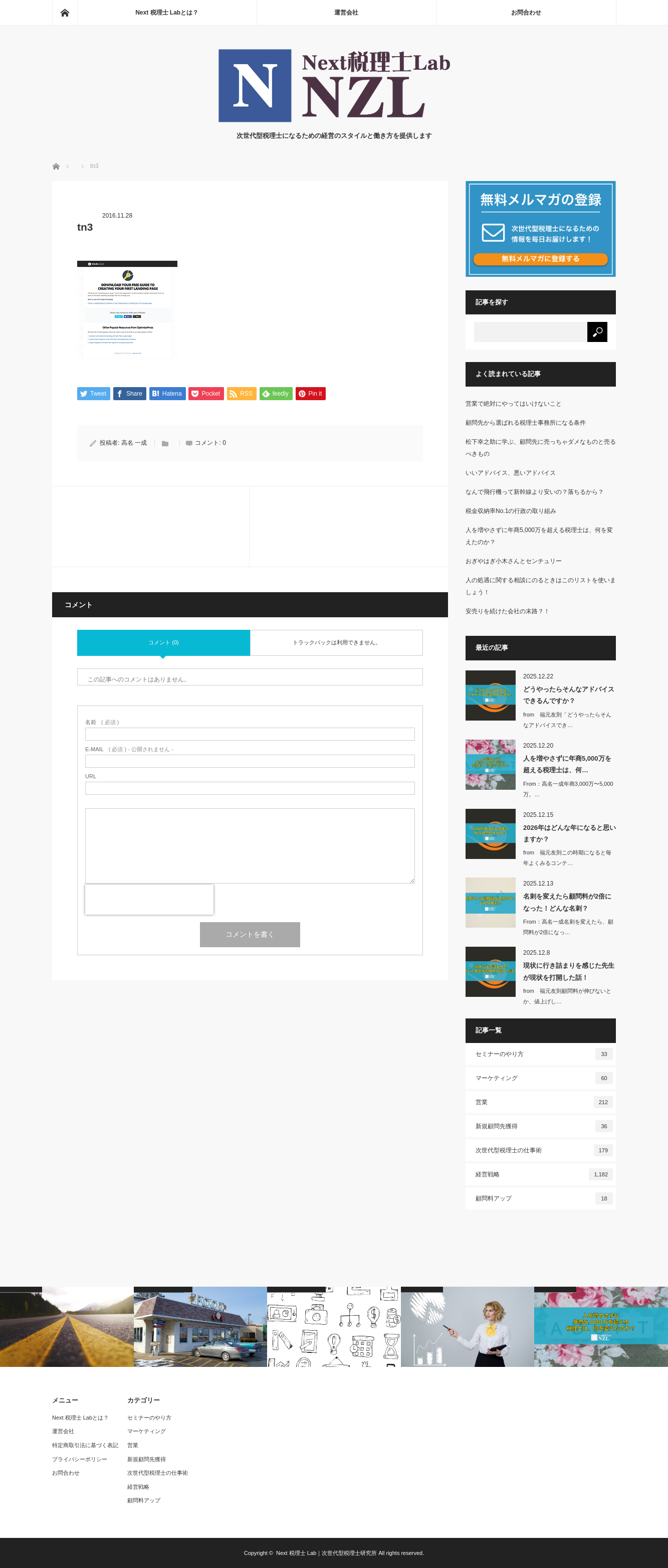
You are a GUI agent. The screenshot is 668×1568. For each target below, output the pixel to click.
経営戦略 (544, 1174)
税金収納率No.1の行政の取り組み (511, 510)
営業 (544, 1102)
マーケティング (544, 1078)
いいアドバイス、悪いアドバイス (511, 472)
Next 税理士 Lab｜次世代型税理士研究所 (326, 1553)
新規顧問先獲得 (544, 1126)
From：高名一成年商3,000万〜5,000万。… (568, 789)
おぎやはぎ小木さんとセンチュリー (514, 561)
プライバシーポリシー (79, 1459)
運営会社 (346, 12)
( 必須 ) (102, 723)
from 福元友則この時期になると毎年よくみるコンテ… (567, 857)
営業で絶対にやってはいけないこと (514, 403)
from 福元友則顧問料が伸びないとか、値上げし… (567, 996)
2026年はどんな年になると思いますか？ (569, 833)
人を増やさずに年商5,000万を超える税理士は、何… (567, 764)
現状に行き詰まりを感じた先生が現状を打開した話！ (568, 971)
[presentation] (149, 900)
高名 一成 (134, 443)
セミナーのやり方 (544, 1054)
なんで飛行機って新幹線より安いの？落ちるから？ (535, 491)
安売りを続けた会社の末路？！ (508, 611)
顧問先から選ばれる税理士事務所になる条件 (526, 422)
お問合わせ (526, 12)
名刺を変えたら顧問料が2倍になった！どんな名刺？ (567, 902)
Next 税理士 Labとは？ (166, 12)
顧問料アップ (544, 1198)
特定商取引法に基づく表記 (85, 1445)
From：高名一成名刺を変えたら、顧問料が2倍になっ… (568, 927)
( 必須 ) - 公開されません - (129, 750)
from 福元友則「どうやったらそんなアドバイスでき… (567, 720)
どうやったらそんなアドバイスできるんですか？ (568, 695)
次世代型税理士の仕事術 (544, 1150)
